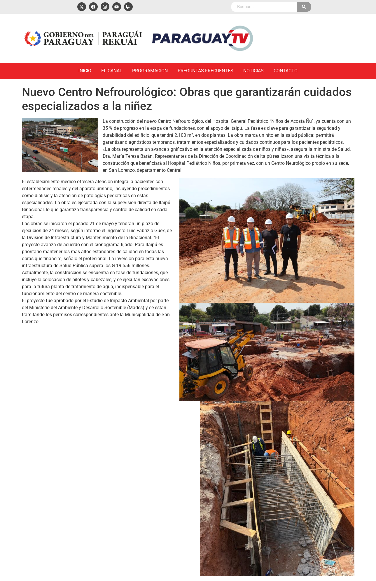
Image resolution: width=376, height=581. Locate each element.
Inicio (84, 71)
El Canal (111, 71)
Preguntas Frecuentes (205, 71)
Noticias (253, 71)
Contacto (286, 71)
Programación (150, 71)
